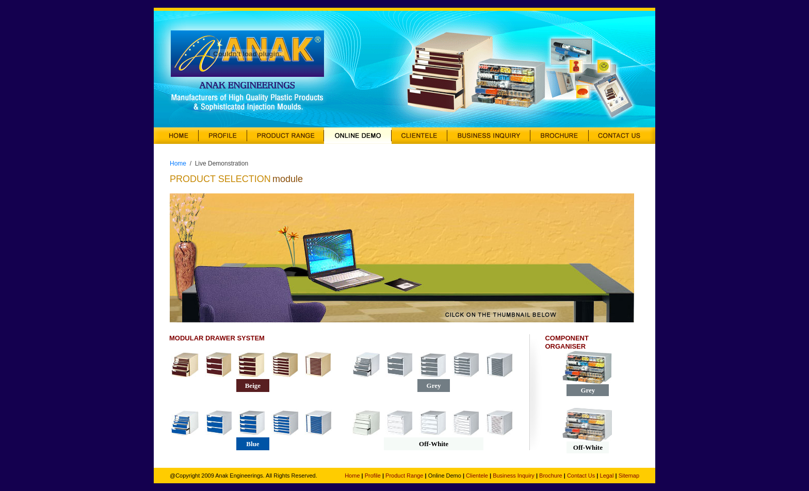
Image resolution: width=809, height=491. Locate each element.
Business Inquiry (514, 475)
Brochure (550, 475)
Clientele (477, 475)
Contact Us (581, 475)
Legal (607, 475)
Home (178, 163)
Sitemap (629, 475)
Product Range (404, 475)
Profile (373, 475)
